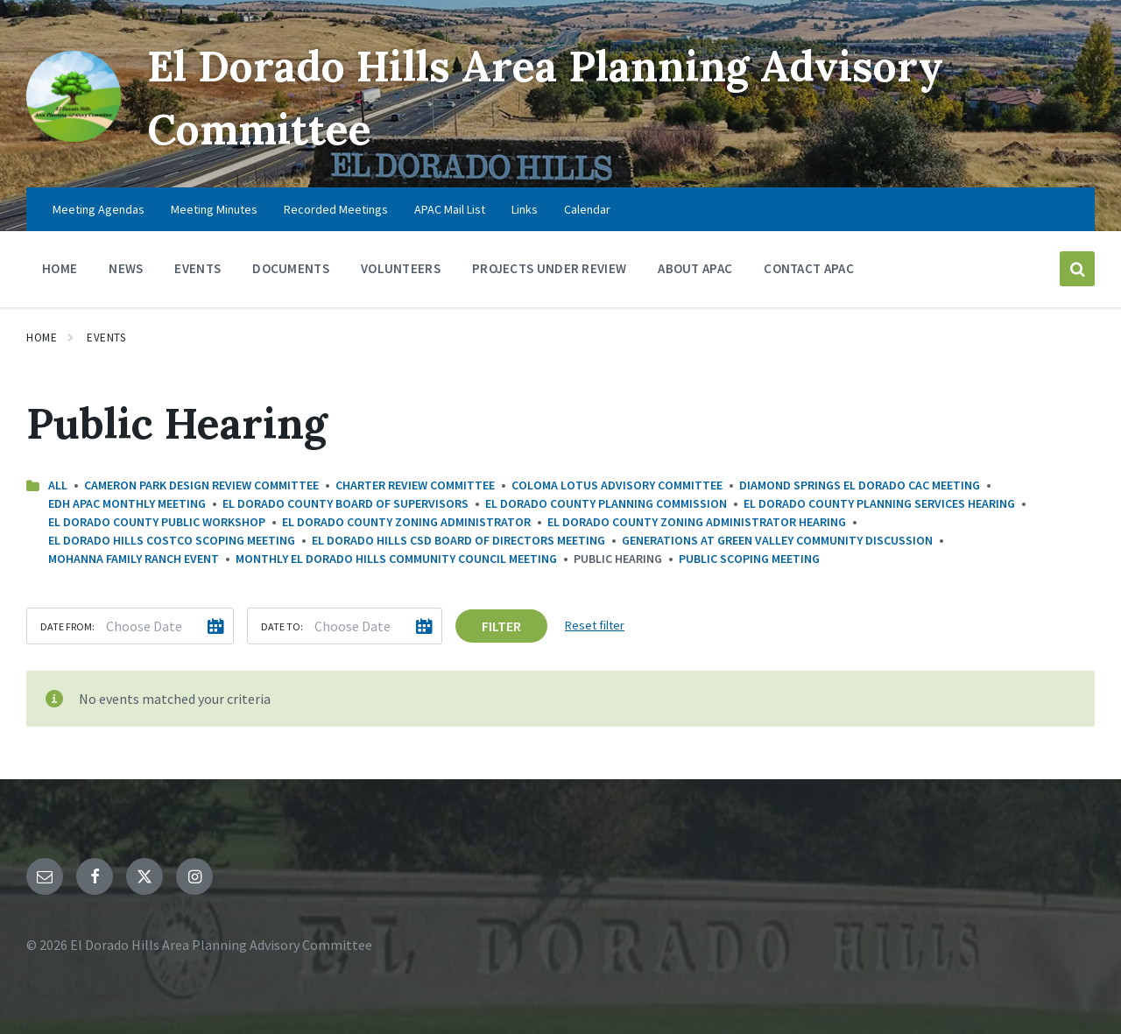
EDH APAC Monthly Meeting (127, 503)
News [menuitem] (126, 268)
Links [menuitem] (524, 209)
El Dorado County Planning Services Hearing (879, 503)
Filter (501, 626)
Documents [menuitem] (290, 268)
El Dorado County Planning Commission (606, 503)
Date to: (282, 626)
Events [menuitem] (197, 268)
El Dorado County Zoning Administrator (406, 522)
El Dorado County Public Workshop (156, 522)
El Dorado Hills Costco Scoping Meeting (171, 540)
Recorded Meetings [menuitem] (336, 209)
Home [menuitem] (59, 268)
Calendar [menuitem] (587, 209)
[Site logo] (73, 136)
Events (106, 337)
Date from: (67, 626)
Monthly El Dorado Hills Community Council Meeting (396, 558)
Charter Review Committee (415, 485)
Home (41, 337)
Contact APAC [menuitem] (809, 268)
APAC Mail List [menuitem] (449, 209)
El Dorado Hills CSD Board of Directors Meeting (458, 540)
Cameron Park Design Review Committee (201, 485)
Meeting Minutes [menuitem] (214, 209)
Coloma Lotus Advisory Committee (617, 485)
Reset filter (594, 625)
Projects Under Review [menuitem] (549, 268)
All (57, 485)
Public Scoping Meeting (749, 558)
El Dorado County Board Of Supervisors (345, 503)
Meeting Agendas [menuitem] (99, 209)
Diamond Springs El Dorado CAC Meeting (859, 485)
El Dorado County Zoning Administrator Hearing (696, 522)
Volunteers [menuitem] (401, 268)
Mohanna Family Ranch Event (133, 558)
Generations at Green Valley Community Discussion (777, 540)
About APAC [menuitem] (695, 268)
